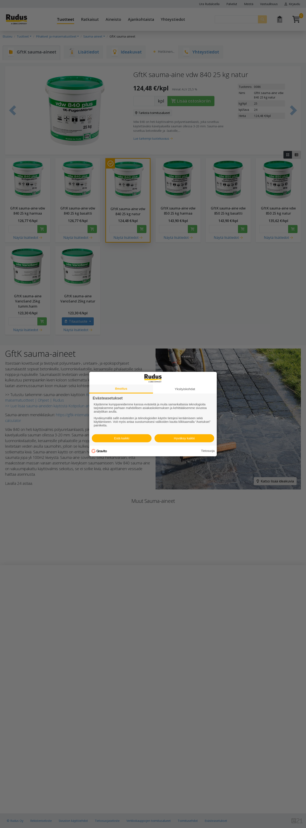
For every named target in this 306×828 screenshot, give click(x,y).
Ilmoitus (121, 388)
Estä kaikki (121, 438)
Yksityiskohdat (185, 389)
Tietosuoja (208, 451)
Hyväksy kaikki (184, 438)
